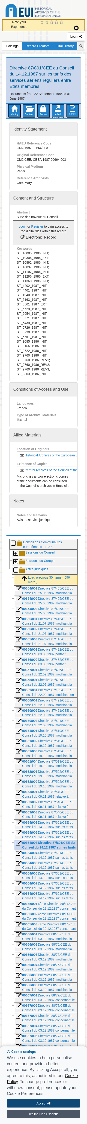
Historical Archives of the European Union (51, 455)
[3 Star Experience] (52, 22)
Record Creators (37, 46)
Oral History (65, 46)
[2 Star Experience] (47, 22)
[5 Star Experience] (62, 22)
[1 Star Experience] (42, 22)
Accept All (43, 1103)
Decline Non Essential (43, 1114)
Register (37, 226)
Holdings (12, 46)
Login (76, 36)
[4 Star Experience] (57, 22)
